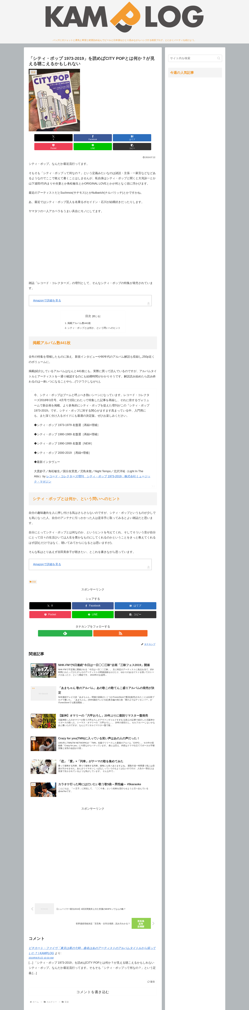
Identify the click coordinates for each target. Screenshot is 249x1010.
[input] (195, 58)
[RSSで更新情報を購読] (96, 625)
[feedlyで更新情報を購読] (89, 625)
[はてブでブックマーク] (82, 137)
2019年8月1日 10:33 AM (41, 956)
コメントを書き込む (92, 990)
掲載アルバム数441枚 (78, 314)
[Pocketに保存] (103, 137)
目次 (88, 307)
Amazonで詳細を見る (47, 291)
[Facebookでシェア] (60, 137)
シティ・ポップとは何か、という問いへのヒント (94, 319)
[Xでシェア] (39, 137)
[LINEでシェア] (125, 137)
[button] (146, 137)
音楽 (33, 574)
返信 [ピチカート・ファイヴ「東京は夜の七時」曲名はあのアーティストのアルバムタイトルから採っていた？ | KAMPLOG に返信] (151, 980)
